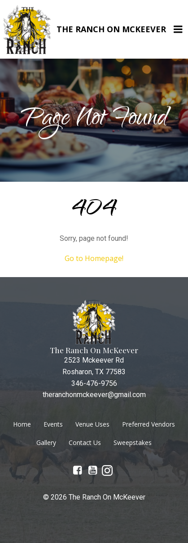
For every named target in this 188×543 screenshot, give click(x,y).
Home (22, 424)
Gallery (46, 442)
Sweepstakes (133, 442)
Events (53, 424)
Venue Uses (92, 424)
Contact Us (85, 442)
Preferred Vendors (148, 424)
